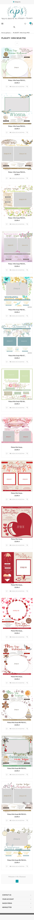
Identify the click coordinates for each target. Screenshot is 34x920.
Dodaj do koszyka (17, 86)
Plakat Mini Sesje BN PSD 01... (17, 722)
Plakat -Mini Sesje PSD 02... (17, 126)
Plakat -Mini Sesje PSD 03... (17, 172)
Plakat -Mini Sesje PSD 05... (17, 264)
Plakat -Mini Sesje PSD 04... (17, 218)
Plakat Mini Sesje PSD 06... (17, 310)
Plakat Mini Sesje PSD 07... (17, 355)
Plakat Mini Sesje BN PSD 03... (17, 814)
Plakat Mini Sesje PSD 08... (17, 401)
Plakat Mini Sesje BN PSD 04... (17, 860)
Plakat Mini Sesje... (17, 447)
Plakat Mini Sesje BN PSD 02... (17, 768)
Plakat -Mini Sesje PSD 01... (17, 80)
